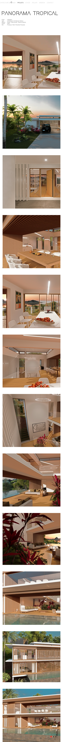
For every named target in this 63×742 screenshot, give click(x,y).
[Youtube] (51, 736)
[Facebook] (53, 736)
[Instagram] (56, 736)
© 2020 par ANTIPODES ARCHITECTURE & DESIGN (31, 522)
